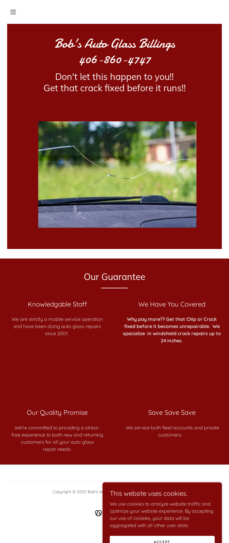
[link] (114, 61)
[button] (13, 12)
